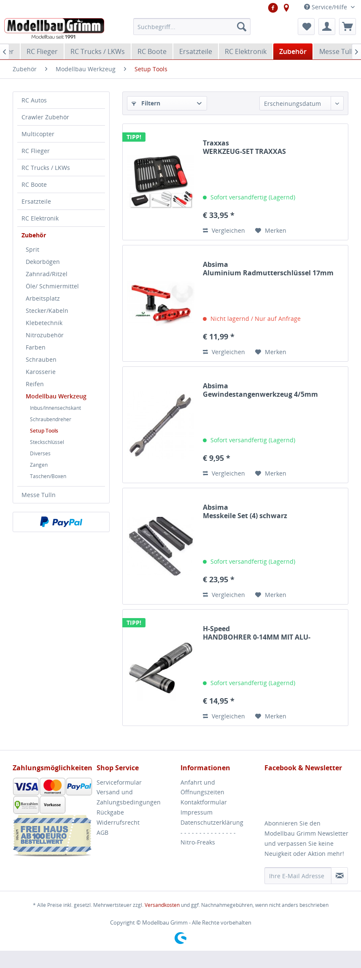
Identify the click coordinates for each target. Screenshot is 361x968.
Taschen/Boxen (48, 476)
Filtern (146, 103)
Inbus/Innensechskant (55, 407)
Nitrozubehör (45, 335)
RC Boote (34, 184)
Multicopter (38, 134)
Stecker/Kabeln (47, 311)
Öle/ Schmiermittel (52, 286)
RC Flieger (36, 151)
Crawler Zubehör (45, 117)
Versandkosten (162, 905)
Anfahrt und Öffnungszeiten (202, 787)
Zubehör (34, 235)
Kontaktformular (203, 802)
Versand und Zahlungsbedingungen (129, 797)
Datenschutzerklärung (211, 822)
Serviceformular (119, 782)
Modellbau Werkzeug (56, 396)
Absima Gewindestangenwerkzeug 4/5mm (260, 390)
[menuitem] (192, 26)
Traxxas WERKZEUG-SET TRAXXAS (244, 147)
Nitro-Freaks (197, 842)
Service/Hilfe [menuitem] (326, 7)
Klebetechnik (44, 323)
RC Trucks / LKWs (46, 168)
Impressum (196, 812)
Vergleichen (224, 230)
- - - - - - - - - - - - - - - (208, 832)
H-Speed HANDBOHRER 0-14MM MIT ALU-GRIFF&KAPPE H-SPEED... (256, 632)
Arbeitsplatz (43, 298)
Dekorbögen (43, 262)
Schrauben (41, 359)
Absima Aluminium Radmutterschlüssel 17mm (268, 268)
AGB (102, 832)
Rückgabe (110, 812)
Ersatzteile (36, 201)
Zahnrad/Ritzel (46, 274)
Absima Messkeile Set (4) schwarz (245, 511)
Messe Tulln (39, 495)
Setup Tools (44, 430)
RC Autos (34, 100)
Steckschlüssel (47, 442)
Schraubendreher (50, 419)
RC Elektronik (40, 218)
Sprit (32, 249)
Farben (36, 347)
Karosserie (41, 372)
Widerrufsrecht (118, 822)
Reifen (35, 384)
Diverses (40, 453)
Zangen (39, 464)
